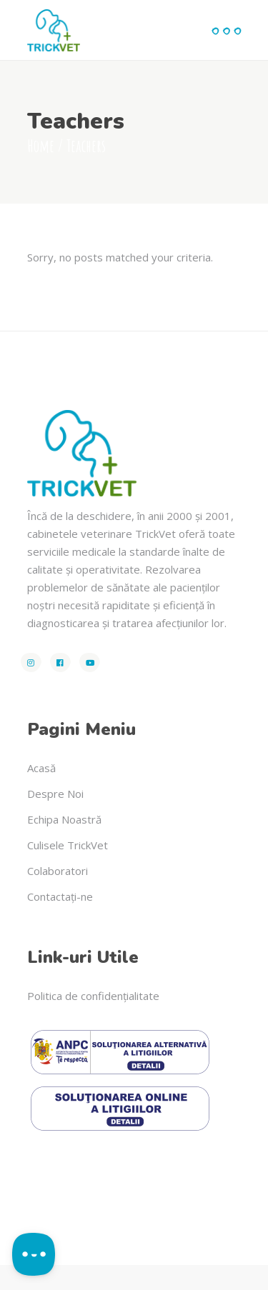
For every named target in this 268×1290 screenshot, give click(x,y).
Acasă (41, 768)
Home (40, 145)
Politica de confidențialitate (93, 996)
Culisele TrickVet (67, 845)
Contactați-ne (60, 896)
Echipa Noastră (64, 819)
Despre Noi (55, 793)
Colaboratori (57, 871)
